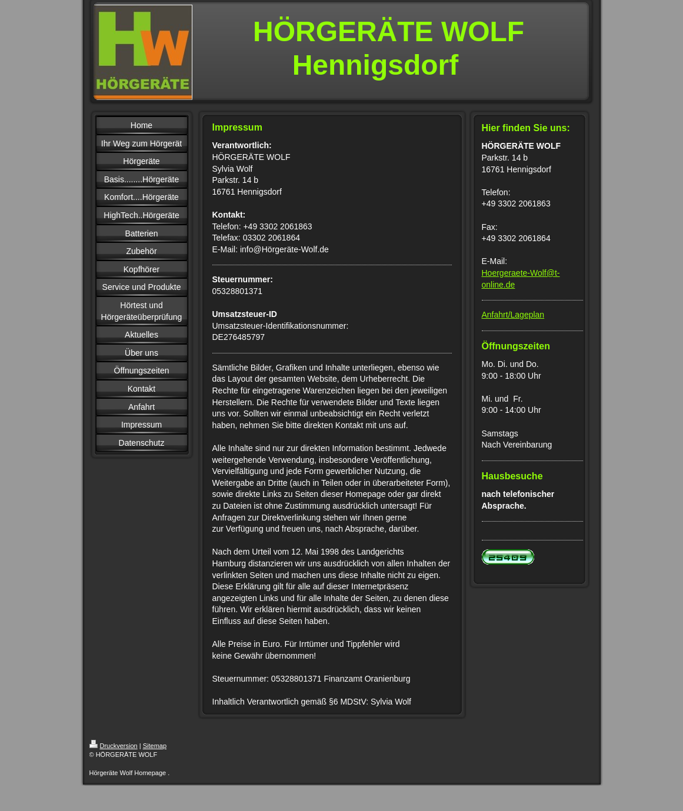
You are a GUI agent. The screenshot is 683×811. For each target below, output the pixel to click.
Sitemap (154, 745)
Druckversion (113, 745)
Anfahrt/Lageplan (513, 314)
